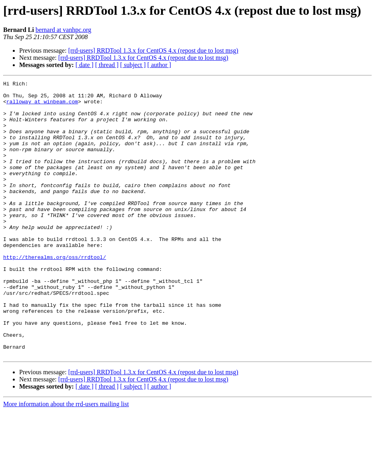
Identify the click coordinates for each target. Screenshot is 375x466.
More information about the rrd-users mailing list (66, 459)
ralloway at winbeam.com (42, 106)
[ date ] (84, 64)
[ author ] (159, 64)
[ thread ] (107, 64)
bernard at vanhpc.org (63, 29)
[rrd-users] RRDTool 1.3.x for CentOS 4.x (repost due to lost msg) (153, 50)
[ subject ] (133, 64)
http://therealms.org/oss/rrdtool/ (54, 292)
